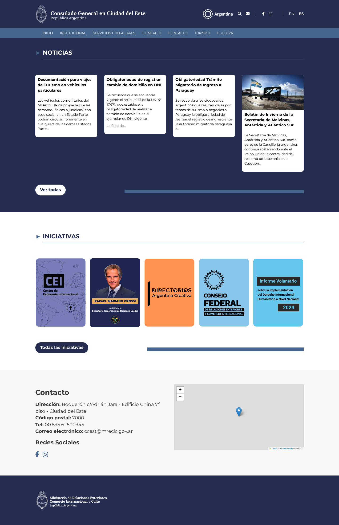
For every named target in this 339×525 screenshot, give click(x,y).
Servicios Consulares (114, 33)
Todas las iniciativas (62, 347)
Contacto (177, 33)
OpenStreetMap (286, 448)
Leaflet (273, 448)
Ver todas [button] (50, 189)
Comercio (151, 33)
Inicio (47, 33)
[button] (239, 412)
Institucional (73, 33)
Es (301, 14)
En (292, 14)
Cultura (225, 33)
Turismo (202, 33)
